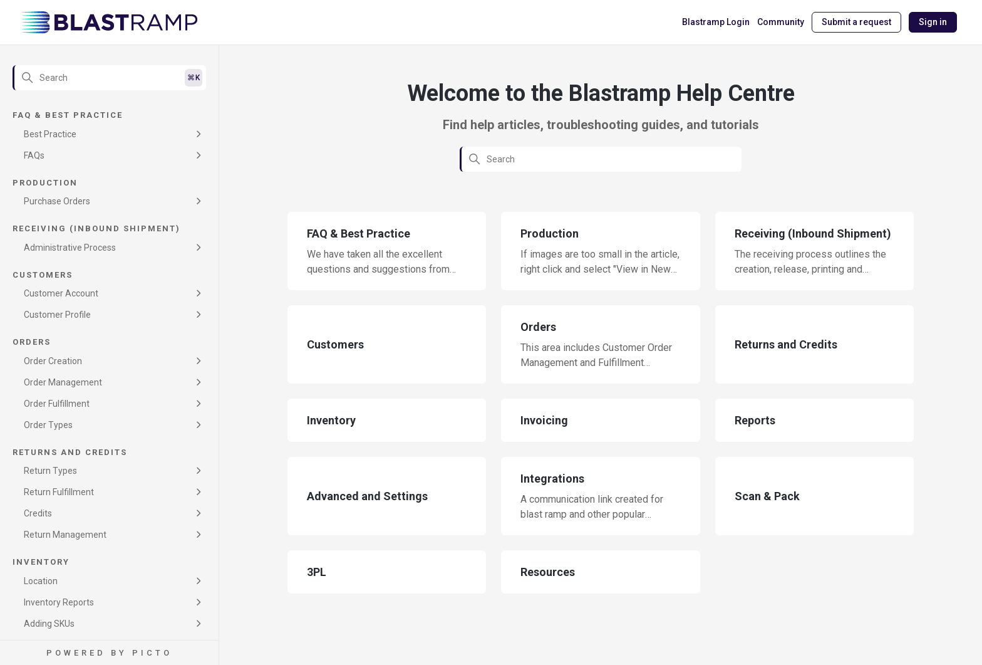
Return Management (65, 535)
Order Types (48, 425)
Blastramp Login (716, 22)
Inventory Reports (59, 602)
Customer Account (61, 293)
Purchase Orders (57, 201)
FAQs (34, 155)
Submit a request (856, 22)
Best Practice (50, 134)
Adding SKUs (49, 624)
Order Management (63, 382)
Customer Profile (57, 315)
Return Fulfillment (59, 492)
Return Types (50, 471)
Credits (38, 513)
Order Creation (53, 361)
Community (780, 22)
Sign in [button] (933, 22)
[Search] (109, 77)
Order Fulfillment (57, 404)
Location (41, 581)
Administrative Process (70, 248)
